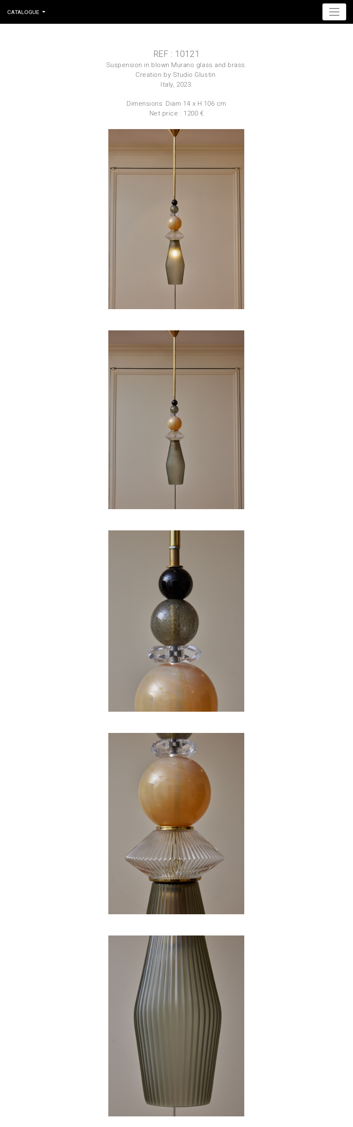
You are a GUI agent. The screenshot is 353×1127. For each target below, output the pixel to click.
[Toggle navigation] (334, 11)
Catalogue (23, 11)
